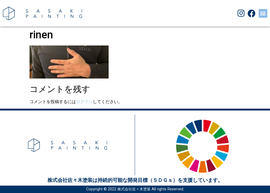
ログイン (84, 101)
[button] (263, 13)
